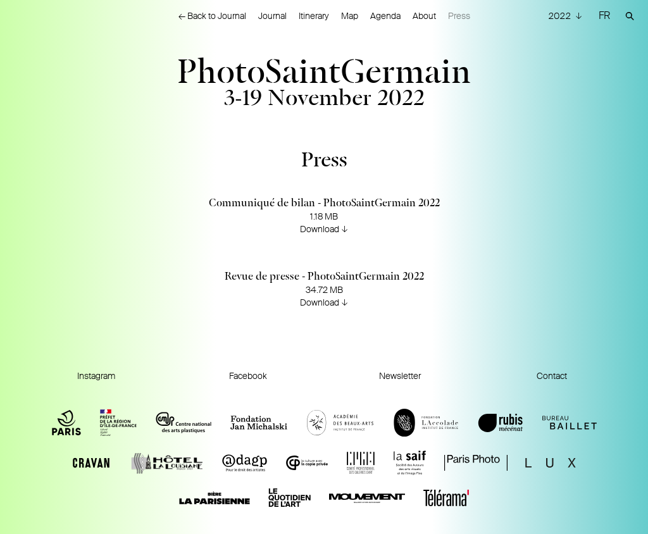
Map (349, 16)
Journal (272, 16)
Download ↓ (324, 229)
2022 (560, 16)
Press (459, 16)
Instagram (96, 376)
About (424, 16)
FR (604, 15)
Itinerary (314, 16)
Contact (552, 376)
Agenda (385, 16)
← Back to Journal (212, 16)
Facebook (248, 376)
